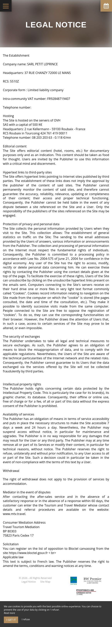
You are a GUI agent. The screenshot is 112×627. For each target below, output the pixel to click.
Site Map (45, 581)
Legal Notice (28, 581)
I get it (11, 620)
